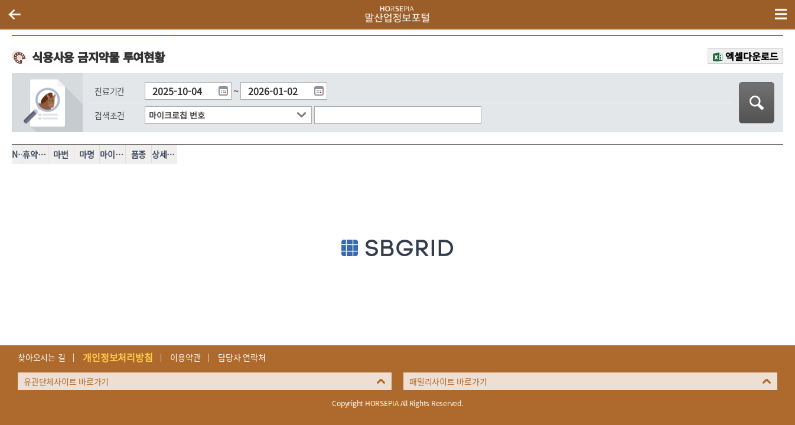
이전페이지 (14, 14)
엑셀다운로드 (751, 56)
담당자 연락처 (241, 357)
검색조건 (110, 115)
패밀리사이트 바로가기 (448, 381)
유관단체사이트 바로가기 (66, 381)
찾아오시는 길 (41, 357)
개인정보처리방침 (117, 357)
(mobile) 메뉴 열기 (781, 14)
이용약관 (185, 357)
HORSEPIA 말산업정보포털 (397, 14)
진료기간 (110, 91)
